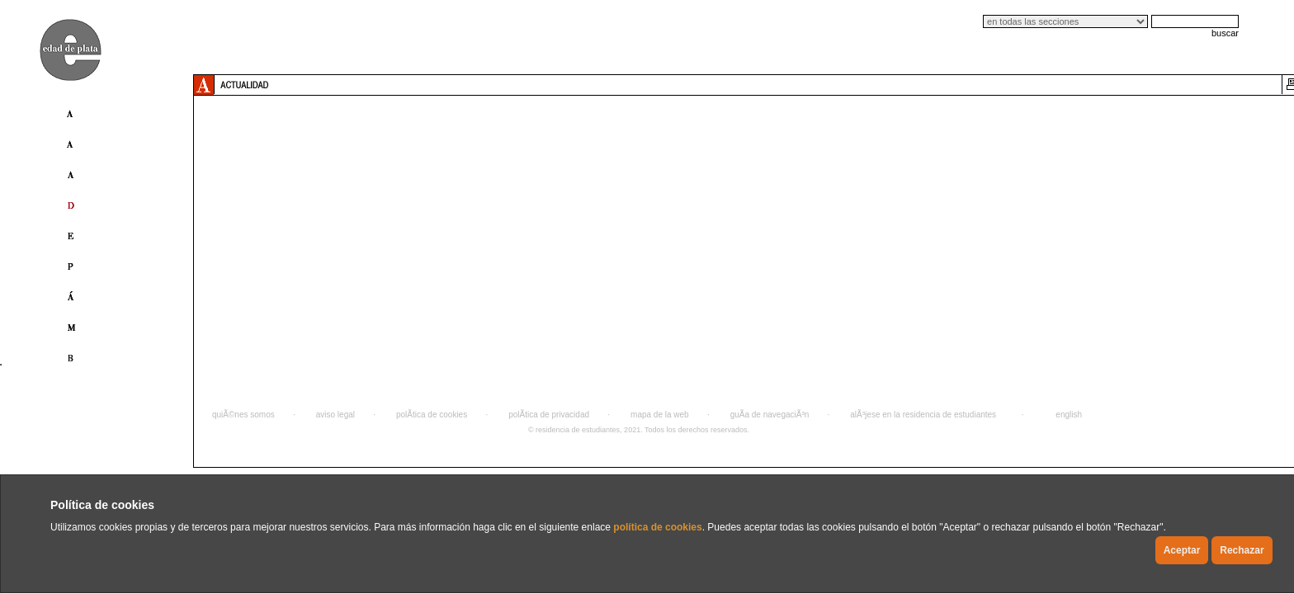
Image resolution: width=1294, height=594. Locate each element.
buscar (1225, 33)
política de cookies (657, 527)
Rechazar (1241, 550)
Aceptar (1182, 550)
